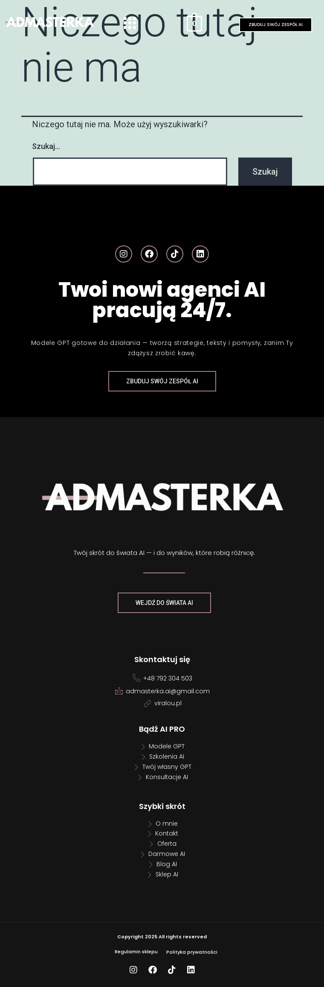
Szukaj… (46, 146)
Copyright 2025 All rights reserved (162, 936)
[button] (129, 24)
